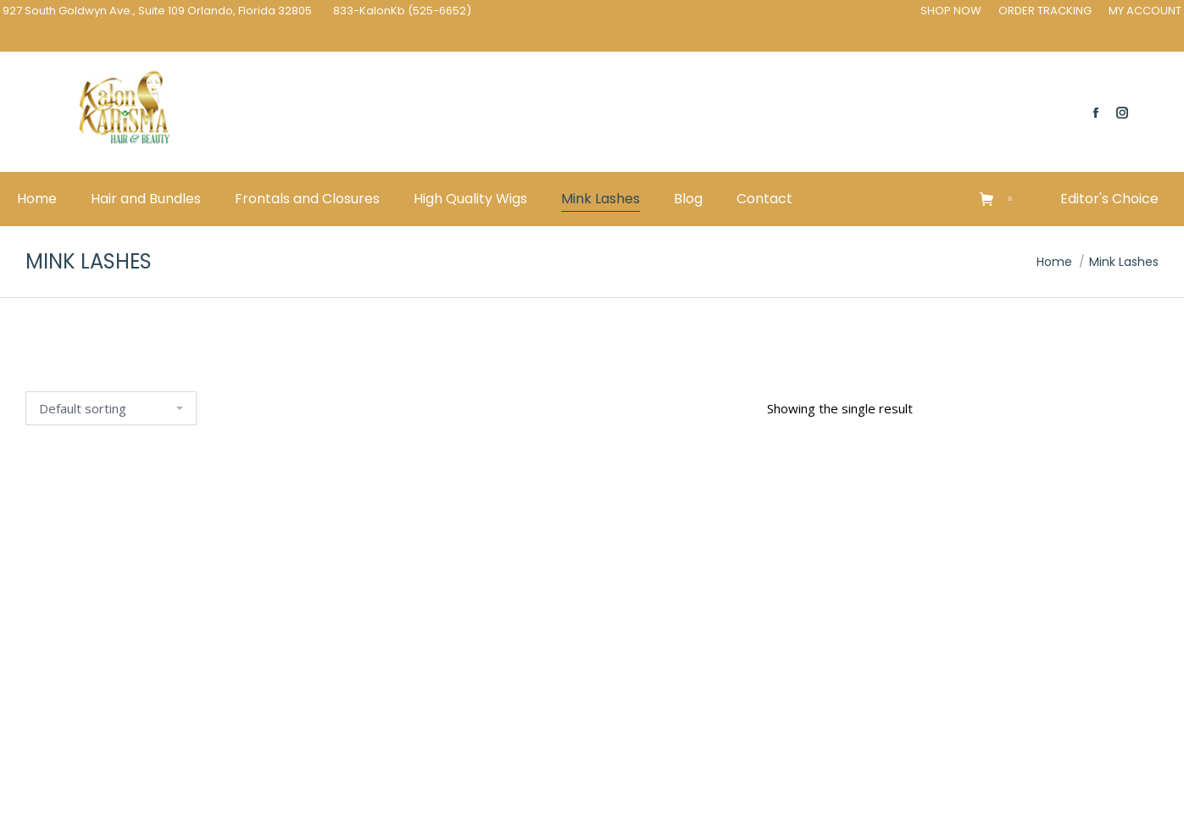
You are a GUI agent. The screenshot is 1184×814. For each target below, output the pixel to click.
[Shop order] (111, 408)
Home (1054, 261)
